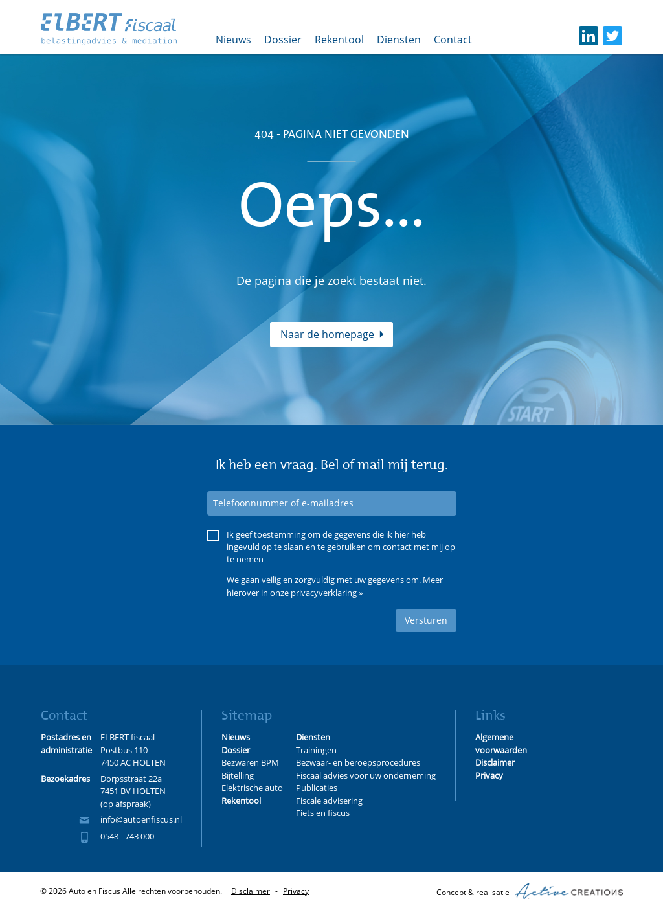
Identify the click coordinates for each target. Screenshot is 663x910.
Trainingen (316, 750)
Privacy (296, 890)
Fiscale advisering (329, 800)
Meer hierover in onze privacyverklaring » (335, 586)
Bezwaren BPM (250, 762)
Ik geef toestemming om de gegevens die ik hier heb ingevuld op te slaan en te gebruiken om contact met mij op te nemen (341, 547)
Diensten (399, 39)
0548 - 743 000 (127, 836)
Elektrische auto (252, 787)
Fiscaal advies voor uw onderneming (366, 775)
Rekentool (339, 39)
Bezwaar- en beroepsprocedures (358, 762)
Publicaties (316, 787)
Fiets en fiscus (323, 813)
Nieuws (233, 39)
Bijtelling (237, 775)
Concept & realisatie (529, 891)
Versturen (426, 620)
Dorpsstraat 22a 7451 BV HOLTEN (133, 785)
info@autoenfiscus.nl (141, 819)
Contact (453, 39)
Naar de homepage (327, 334)
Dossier (283, 39)
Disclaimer (250, 890)
